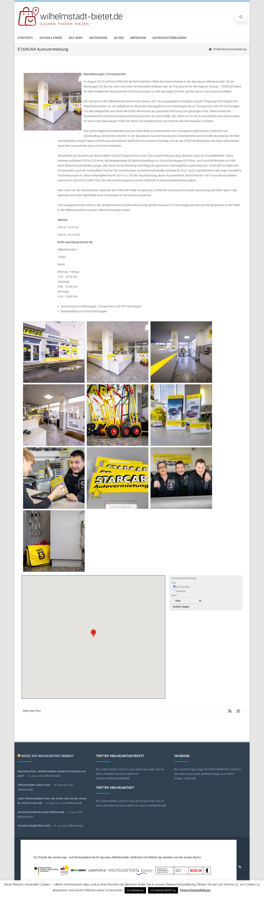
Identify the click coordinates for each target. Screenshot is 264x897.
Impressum (138, 38)
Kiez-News (75, 38)
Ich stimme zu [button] (135, 890)
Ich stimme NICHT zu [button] (163, 890)
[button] (93, 633)
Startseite (25, 38)
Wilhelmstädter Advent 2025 (34, 784)
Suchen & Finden (50, 38)
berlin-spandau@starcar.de (75, 242)
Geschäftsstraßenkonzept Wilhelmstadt (41, 812)
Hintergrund (98, 38)
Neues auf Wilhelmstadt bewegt (47, 756)
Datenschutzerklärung (169, 38)
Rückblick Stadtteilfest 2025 (34, 825)
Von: (174, 582)
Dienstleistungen (94, 74)
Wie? (174, 595)
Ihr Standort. (181, 586)
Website (63, 220)
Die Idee (119, 38)
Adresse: (179, 591)
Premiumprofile (116, 74)
